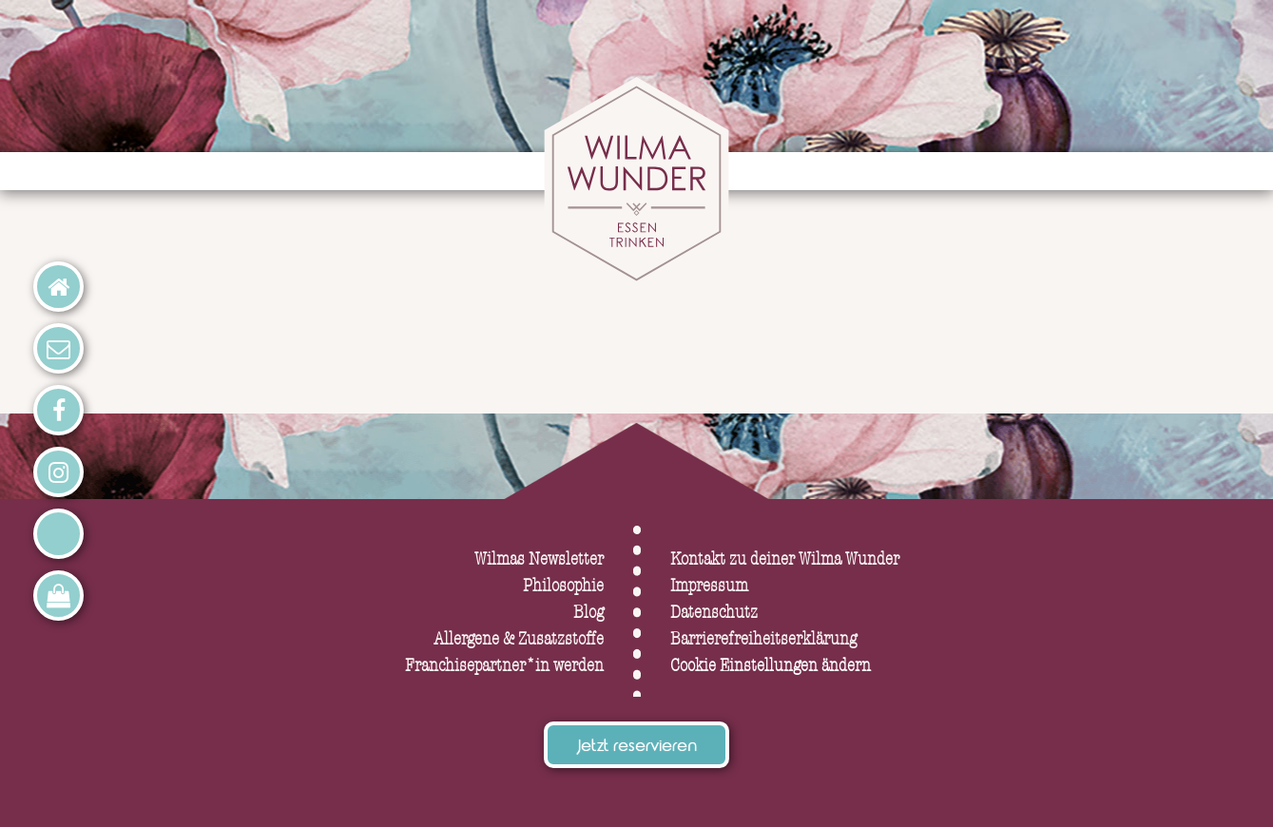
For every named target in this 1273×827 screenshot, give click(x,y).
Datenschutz (714, 613)
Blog (588, 613)
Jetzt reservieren (637, 748)
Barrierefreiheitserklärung (763, 639)
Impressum (709, 586)
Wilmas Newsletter (539, 559)
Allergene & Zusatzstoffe (519, 639)
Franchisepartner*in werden (504, 666)
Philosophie (563, 586)
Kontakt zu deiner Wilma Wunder (784, 559)
